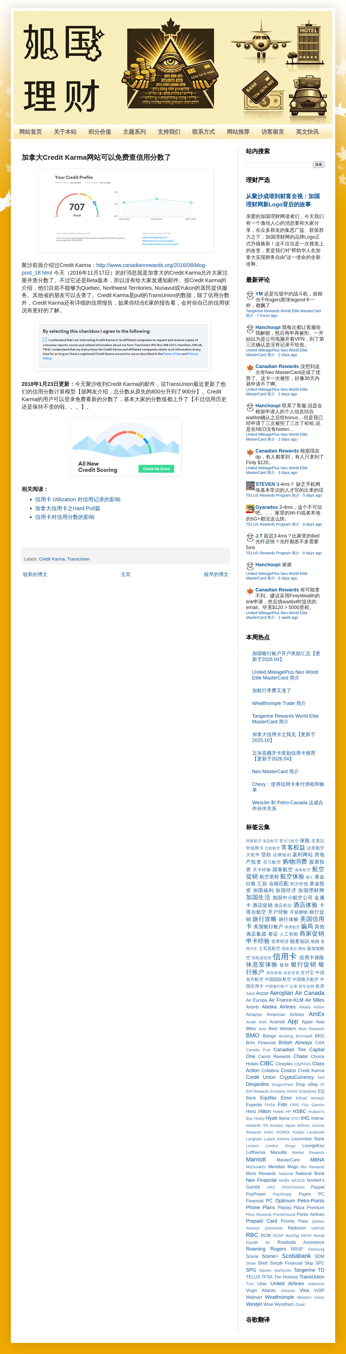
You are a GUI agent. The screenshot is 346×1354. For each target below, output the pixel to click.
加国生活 (258, 897)
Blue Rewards (311, 1029)
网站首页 (30, 132)
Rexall (319, 1235)
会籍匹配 (279, 883)
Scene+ (270, 1256)
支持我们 (169, 132)
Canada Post (258, 1050)
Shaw (251, 1263)
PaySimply (282, 1194)
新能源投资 (262, 958)
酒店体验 (305, 904)
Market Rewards (308, 1152)
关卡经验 (262, 869)
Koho (269, 1132)
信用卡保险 (311, 957)
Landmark (315, 1132)
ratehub (317, 1228)
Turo (250, 1284)
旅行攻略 (264, 919)
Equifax (268, 1098)
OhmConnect (293, 1187)
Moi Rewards (312, 1167)
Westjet (254, 1304)
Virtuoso (288, 1290)
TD (321, 1270)
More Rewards (261, 1173)
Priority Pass (294, 1221)
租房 (319, 986)
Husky (259, 1118)
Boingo (269, 1035)
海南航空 (303, 870)
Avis (262, 1029)
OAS (271, 1187)
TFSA (266, 1276)
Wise (268, 1304)
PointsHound (284, 1214)
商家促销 (312, 933)
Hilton (264, 1111)
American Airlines (285, 1014)
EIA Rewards (257, 1091)
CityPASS (302, 1064)
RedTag (292, 1235)
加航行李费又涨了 (271, 690)
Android (277, 1021)
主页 (126, 574)
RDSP (278, 1235)
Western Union (310, 1297)
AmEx (316, 1014)
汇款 (262, 883)
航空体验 (292, 876)
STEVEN (265, 484)
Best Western (282, 1028)
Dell (321, 1077)
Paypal (318, 1186)
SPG (251, 1270)
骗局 (307, 926)
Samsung (316, 1249)
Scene (252, 1256)
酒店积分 (283, 905)
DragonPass (282, 1084)
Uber (262, 1283)
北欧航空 (272, 848)
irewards (253, 1125)
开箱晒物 (299, 912)
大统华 (253, 854)
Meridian (276, 1166)
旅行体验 (289, 919)
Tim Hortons (286, 1276)
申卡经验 (258, 941)
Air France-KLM (286, 1000)
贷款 (266, 854)
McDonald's (256, 1167)
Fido (282, 1104)
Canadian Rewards (277, 366)
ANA (263, 1022)
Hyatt (271, 1118)
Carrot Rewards (274, 1056)
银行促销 (303, 964)
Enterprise (308, 1091)
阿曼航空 (253, 841)
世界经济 (280, 941)
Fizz (305, 1105)
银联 (284, 964)
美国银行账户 (268, 926)
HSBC (299, 1111)
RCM (266, 1235)
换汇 (310, 877)
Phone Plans (260, 1207)
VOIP (319, 1290)
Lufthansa (255, 1152)
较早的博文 (216, 574)
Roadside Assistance (300, 1242)
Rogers (278, 1249)
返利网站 (302, 854)
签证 (273, 934)
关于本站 (65, 132)
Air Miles (314, 1000)
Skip (309, 1263)
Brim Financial (260, 1042)
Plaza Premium (308, 1207)
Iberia (284, 1118)
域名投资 (291, 973)
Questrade (274, 1228)
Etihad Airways (310, 1098)
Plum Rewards (259, 1214)
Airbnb (252, 1006)
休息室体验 (262, 964)
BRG (319, 1035)
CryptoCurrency (297, 1077)
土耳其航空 (270, 948)
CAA (319, 1042)
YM (259, 294)
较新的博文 (35, 574)
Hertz (251, 1111)
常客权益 (293, 847)
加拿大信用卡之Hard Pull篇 (67, 508)
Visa (304, 1290)
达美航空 (315, 847)
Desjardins (257, 1084)
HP (288, 1111)
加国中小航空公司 (292, 897)
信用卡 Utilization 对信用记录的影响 (78, 499)
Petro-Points (311, 1200)
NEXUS (298, 1180)
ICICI (295, 1118)
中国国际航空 (278, 979)
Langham (254, 1139)
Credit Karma (52, 558)
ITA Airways (272, 1125)
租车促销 (306, 986)
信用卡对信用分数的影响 (65, 517)
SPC (319, 1263)
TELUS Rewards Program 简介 (273, 495)
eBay (313, 1084)
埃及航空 (270, 841)
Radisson (297, 1227)
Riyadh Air (258, 1242)
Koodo (298, 1132)
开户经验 (278, 912)
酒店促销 (262, 905)
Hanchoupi (268, 327)
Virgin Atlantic (261, 1290)
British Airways (295, 1042)
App (293, 1021)
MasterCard (288, 1159)
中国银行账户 (277, 986)
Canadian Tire (290, 1049)
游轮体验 (274, 973)
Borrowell (304, 1036)
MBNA (317, 1160)
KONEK (283, 1132)
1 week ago (288, 617)
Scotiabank (296, 1255)
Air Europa (256, 1000)
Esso (286, 1098)
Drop (300, 1084)
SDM (319, 1256)
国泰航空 (282, 869)
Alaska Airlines (279, 1007)
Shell (263, 1263)
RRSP (297, 1248)
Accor (262, 993)
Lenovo (252, 1146)
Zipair (300, 1304)
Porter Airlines (310, 1214)
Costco (288, 1070)
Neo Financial (261, 1180)
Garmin (318, 1105)
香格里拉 (289, 948)
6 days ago (312, 524)
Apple (307, 1021)
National (286, 1173)
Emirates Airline (284, 1091)
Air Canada (309, 993)
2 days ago (287, 355)
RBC (252, 1235)
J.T (258, 536)
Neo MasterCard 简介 (275, 771)
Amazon (254, 1014)
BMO (252, 1035)
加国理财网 (311, 890)
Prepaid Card (261, 1221)
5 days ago (312, 495)
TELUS (253, 1276)
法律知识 (282, 854)
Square (265, 1270)
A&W (250, 993)
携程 (302, 948)
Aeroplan (281, 993)
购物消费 (295, 861)
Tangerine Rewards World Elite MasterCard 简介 (285, 719)
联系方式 (203, 132)
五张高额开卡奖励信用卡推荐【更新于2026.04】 (283, 756)
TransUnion (78, 558)
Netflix (284, 1180)
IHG (305, 1118)
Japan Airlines (297, 1125)
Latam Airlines (277, 1139)
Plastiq (284, 1207)
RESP (306, 1235)
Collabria (270, 1070)
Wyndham (284, 1304)
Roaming (255, 1249)
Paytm (305, 1194)
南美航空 (292, 927)
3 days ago (287, 472)
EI (322, 1084)
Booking (286, 1036)
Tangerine (304, 1270)
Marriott (256, 1159)
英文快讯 (307, 132)
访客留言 (272, 132)
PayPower (256, 1194)
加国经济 (285, 890)
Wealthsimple (279, 1297)
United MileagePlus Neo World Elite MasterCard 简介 (285, 675)
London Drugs (280, 1146)
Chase (301, 1056)
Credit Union (261, 1077)
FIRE (294, 1105)
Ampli (251, 1022)
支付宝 (307, 972)
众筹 (294, 986)
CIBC (267, 1063)
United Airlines (287, 1283)
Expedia (254, 1104)
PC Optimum (280, 1200)
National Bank (310, 1173)
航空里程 (269, 877)
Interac (317, 1118)
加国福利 (263, 890)
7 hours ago (267, 315)
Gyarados (266, 507)
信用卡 (285, 956)
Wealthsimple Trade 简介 (279, 703)
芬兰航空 (272, 862)
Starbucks (282, 1270)
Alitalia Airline (311, 1007)
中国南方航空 (305, 979)
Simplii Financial (286, 1263)
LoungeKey (313, 1145)
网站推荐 (238, 132)
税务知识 (300, 941)
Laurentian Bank (308, 1138)
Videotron (316, 1284)
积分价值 (99, 132)
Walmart (254, 1297)
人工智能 (289, 934)
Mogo (292, 1166)
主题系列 (134, 132)
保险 (305, 840)
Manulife (278, 1152)
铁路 (315, 941)
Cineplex (284, 1063)
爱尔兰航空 (289, 841)
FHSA (270, 1105)
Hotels (278, 1111)
